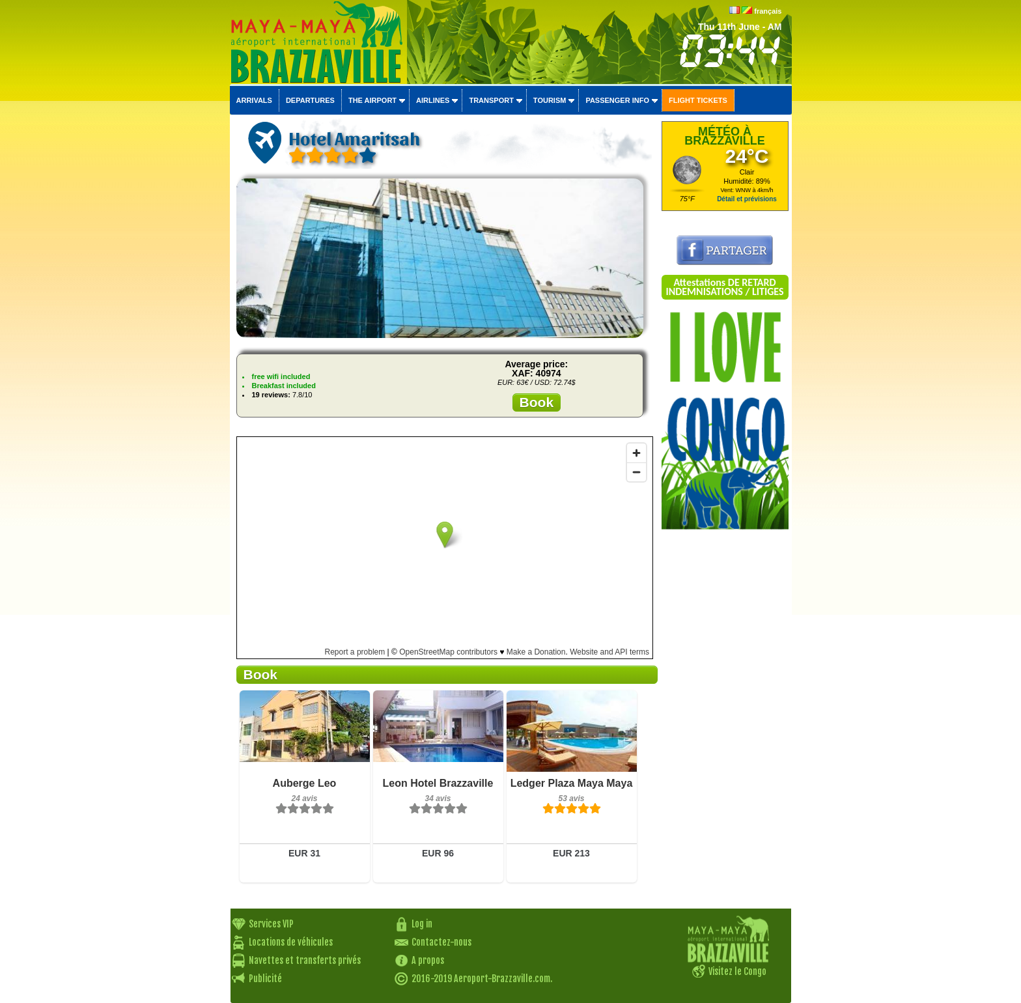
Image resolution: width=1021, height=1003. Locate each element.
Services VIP (271, 923)
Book (537, 402)
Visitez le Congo (737, 971)
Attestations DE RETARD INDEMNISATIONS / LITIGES (724, 287)
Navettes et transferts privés (305, 960)
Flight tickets (698, 100)
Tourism (549, 100)
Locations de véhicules (291, 942)
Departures (310, 100)
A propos (428, 960)
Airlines (432, 100)
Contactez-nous (441, 942)
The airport (372, 100)
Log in (422, 923)
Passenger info (617, 100)
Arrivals (254, 100)
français (767, 11)
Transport (491, 100)
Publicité (265, 978)
